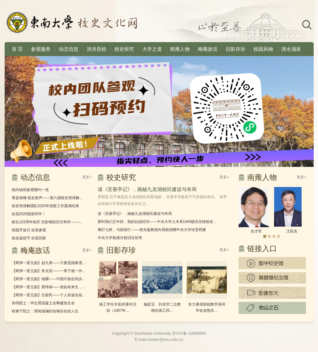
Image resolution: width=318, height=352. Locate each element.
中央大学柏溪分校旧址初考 (120, 238)
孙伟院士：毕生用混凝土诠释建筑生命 (43, 303)
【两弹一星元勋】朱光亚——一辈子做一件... (48, 271)
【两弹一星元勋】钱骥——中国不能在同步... (48, 279)
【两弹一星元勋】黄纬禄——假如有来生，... (48, 287)
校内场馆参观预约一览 (30, 190)
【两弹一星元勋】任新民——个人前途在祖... (48, 295)
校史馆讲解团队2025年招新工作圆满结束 (45, 206)
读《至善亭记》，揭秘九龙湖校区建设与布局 (147, 189)
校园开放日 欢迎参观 (29, 230)
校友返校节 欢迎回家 (29, 238)
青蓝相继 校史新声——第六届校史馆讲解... (47, 198)
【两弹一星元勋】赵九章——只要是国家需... (48, 263)
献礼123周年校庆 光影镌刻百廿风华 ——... (47, 222)
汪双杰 (291, 231)
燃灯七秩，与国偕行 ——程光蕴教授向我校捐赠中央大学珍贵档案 (152, 230)
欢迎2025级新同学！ (29, 214)
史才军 (256, 231)
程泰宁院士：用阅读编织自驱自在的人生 (45, 311)
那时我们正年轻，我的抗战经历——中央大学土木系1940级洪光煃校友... (157, 221)
